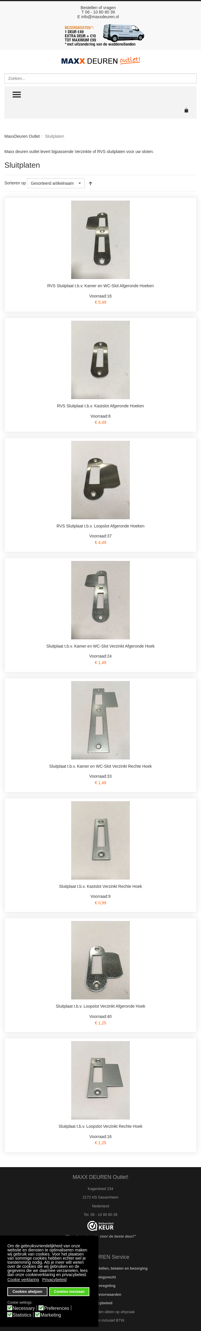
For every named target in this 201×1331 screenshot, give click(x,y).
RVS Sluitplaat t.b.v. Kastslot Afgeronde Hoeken (100, 406)
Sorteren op (15, 183)
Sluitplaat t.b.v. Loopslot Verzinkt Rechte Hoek (100, 1126)
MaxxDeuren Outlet (22, 136)
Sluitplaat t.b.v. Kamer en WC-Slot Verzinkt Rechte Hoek (100, 766)
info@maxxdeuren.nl (100, 16)
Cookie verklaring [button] (23, 1279)
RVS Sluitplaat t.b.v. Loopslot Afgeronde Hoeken (100, 526)
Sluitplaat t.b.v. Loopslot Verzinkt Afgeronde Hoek (100, 1006)
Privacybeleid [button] (54, 1279)
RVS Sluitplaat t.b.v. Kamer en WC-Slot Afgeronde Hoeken (100, 285)
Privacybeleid (100, 1303)
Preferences (56, 1308)
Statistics (22, 1315)
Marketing (50, 1315)
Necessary (24, 1308)
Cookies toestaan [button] (69, 1292)
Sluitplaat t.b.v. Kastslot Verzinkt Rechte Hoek (100, 886)
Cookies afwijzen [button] (27, 1292)
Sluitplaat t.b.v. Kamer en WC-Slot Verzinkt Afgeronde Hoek (100, 646)
